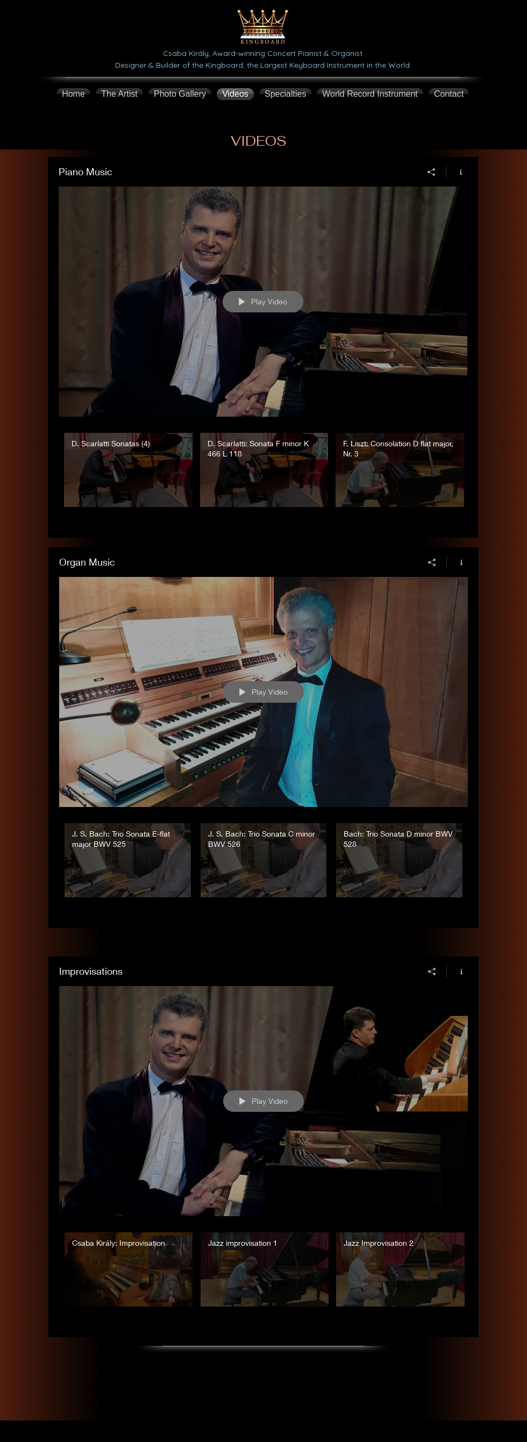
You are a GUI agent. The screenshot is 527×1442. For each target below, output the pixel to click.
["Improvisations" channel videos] (263, 1277)
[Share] (431, 172)
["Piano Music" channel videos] (263, 477)
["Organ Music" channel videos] (263, 868)
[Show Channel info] (456, 172)
